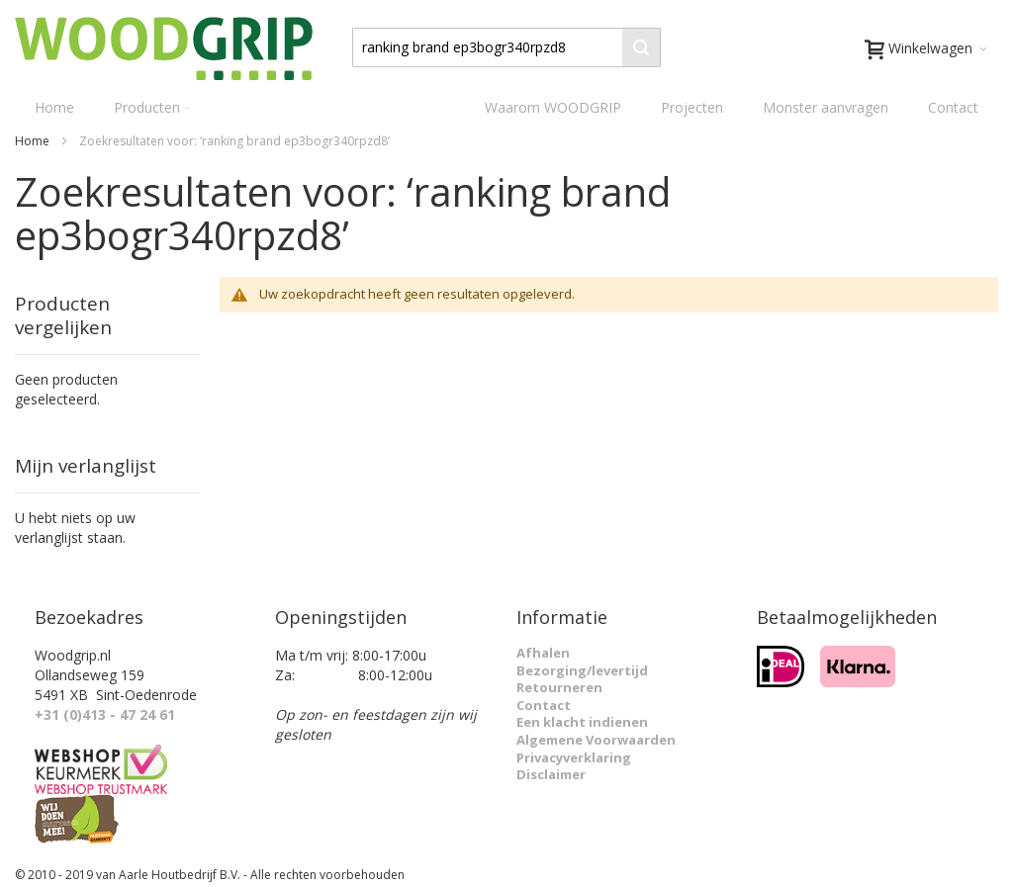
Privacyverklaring (573, 757)
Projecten (692, 107)
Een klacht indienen (582, 722)
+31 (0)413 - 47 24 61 (105, 714)
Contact (953, 107)
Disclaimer (551, 774)
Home (33, 141)
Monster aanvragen (825, 107)
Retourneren (559, 687)
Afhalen (543, 653)
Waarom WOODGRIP (553, 107)
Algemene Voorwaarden (596, 740)
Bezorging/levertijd (582, 670)
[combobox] (506, 47)
